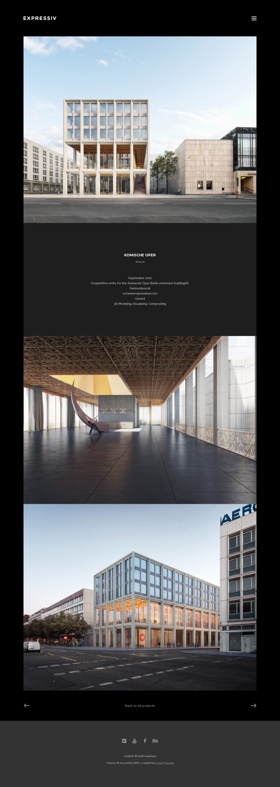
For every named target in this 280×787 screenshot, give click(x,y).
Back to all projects (140, 706)
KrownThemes (165, 763)
